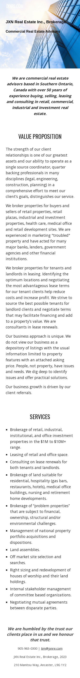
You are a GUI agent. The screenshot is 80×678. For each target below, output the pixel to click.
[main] (40, 34)
